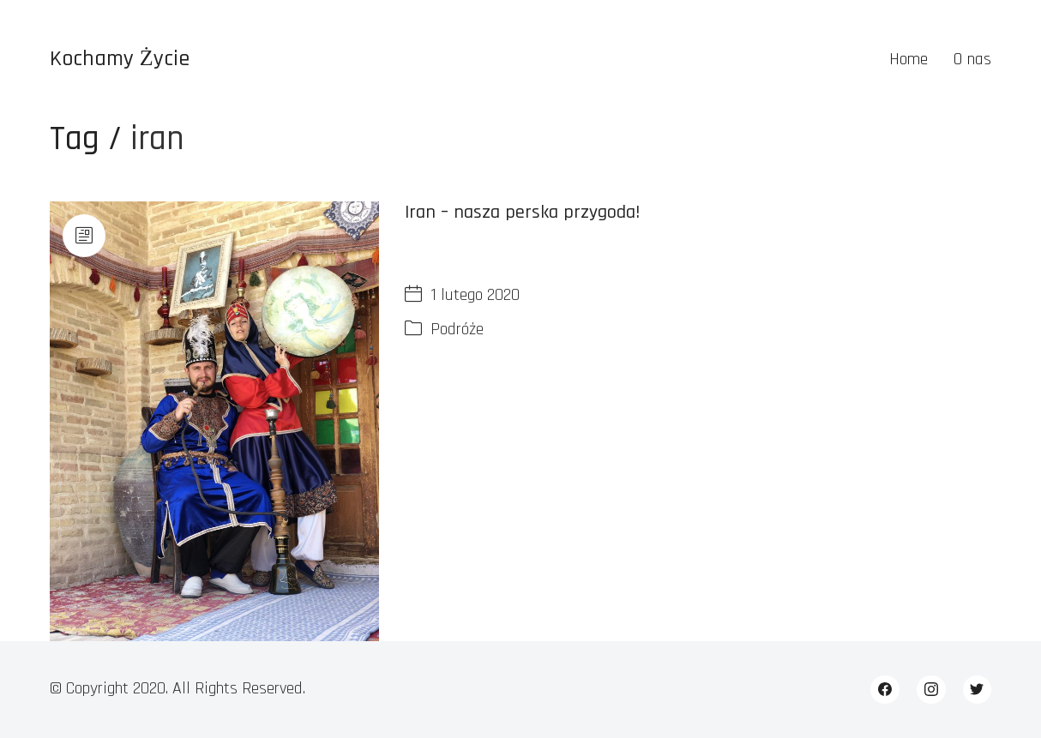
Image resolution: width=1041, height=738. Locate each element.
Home (908, 59)
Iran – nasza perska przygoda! (522, 213)
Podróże (457, 329)
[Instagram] (931, 690)
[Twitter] (977, 690)
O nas (972, 59)
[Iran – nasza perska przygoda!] (214, 421)
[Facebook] (885, 690)
